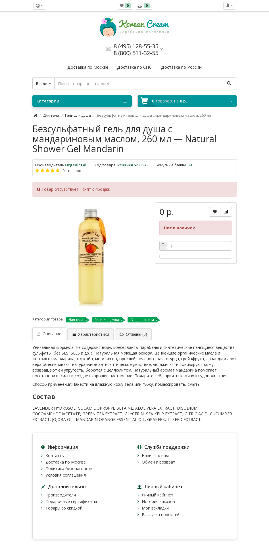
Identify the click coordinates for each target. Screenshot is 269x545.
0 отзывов (71, 170)
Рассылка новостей (161, 514)
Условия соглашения (65, 475)
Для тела (51, 115)
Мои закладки (155, 508)
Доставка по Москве (65, 462)
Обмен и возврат (158, 462)
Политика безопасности (69, 468)
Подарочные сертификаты (71, 501)
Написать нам (155, 455)
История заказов (158, 501)
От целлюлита (142, 319)
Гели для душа (78, 115)
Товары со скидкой (63, 508)
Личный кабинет (157, 495)
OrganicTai (75, 164)
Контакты (54, 455)
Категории (81, 101)
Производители (60, 495)
